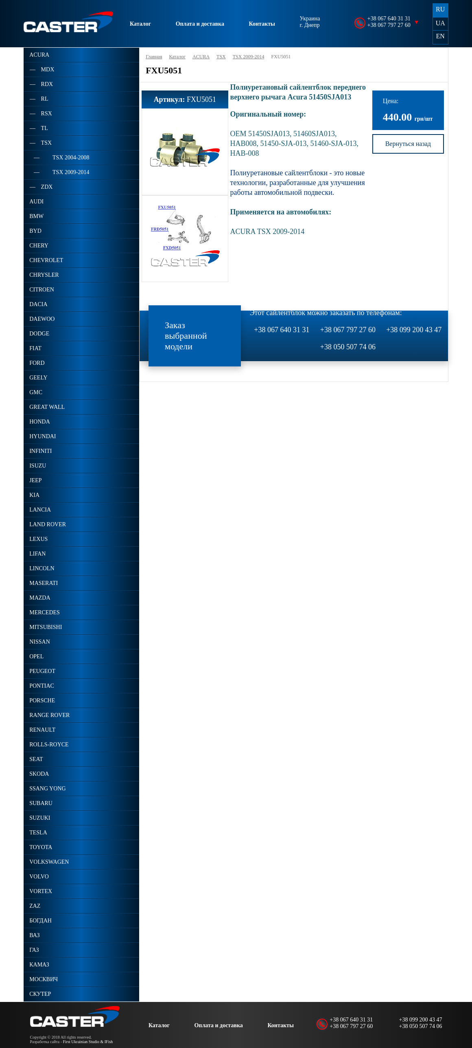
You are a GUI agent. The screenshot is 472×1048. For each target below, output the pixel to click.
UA (440, 23)
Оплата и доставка (200, 24)
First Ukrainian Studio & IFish (88, 1041)
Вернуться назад (408, 143)
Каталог (140, 24)
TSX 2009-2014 (248, 57)
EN (440, 36)
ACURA (201, 57)
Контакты (262, 24)
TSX (221, 57)
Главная (154, 57)
